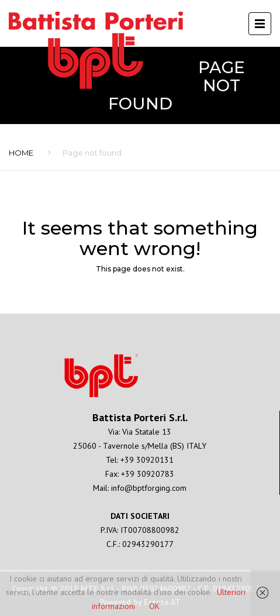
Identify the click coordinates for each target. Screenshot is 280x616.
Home (21, 152)
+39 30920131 (147, 460)
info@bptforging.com (148, 488)
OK (154, 606)
